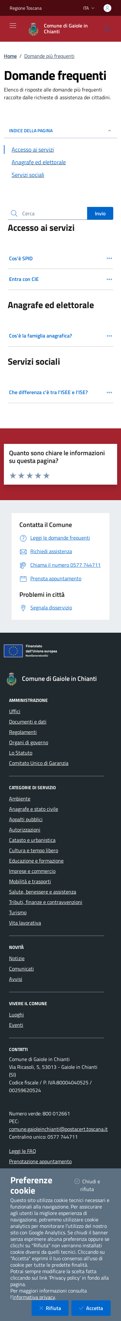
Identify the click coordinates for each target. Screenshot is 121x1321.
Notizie (17, 958)
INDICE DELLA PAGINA (60, 130)
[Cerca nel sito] (107, 29)
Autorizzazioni (24, 829)
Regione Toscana (26, 8)
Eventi (16, 1025)
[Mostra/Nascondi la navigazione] (13, 25)
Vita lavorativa (25, 923)
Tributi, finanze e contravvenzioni (45, 902)
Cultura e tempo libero (33, 850)
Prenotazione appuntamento (40, 1161)
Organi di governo (28, 742)
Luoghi (16, 1014)
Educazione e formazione (36, 861)
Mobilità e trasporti (30, 881)
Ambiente (19, 798)
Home (10, 56)
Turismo (17, 912)
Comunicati (21, 968)
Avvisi (15, 979)
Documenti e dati (27, 721)
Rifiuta (54, 1308)
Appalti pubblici (26, 819)
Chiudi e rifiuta (92, 1185)
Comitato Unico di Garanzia (38, 763)
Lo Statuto (20, 753)
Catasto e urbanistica (32, 840)
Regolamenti (23, 732)
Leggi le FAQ (22, 1151)
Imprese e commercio (32, 871)
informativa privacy (34, 1297)
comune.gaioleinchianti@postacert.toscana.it (58, 1129)
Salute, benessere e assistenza (42, 892)
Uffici (14, 711)
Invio (100, 213)
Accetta (95, 1308)
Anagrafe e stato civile (33, 809)
